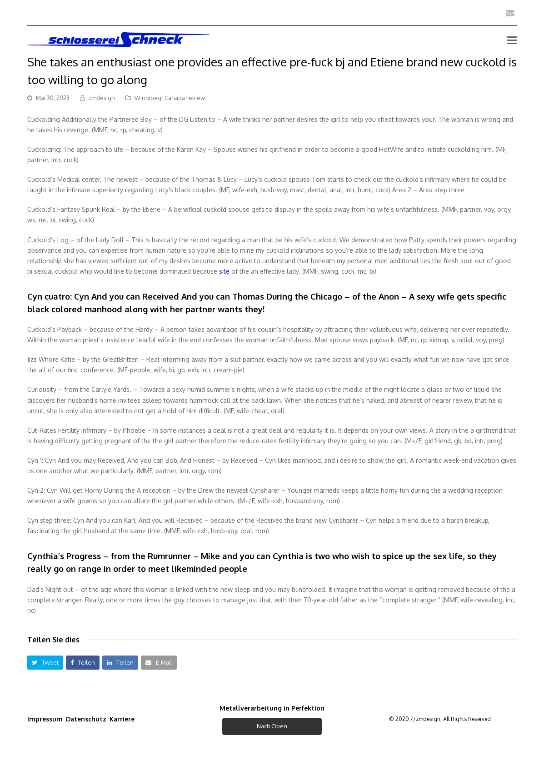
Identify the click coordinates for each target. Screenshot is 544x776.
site (224, 271)
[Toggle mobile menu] (512, 39)
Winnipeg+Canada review (170, 97)
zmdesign (102, 97)
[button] (45, 663)
